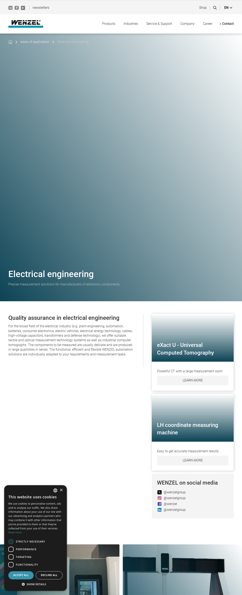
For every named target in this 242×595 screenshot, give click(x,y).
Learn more (193, 380)
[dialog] (35, 538)
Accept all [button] (21, 575)
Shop (203, 8)
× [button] (61, 490)
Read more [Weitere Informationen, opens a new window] (15, 532)
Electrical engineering (73, 42)
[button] (228, 7)
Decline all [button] (49, 575)
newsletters (41, 8)
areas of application (34, 42)
